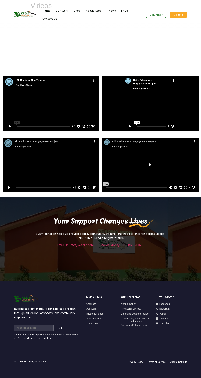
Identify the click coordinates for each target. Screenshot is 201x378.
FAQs (124, 10)
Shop (77, 10)
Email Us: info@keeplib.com (75, 245)
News (112, 10)
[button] (94, 11)
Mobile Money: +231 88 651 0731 (122, 245)
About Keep (93, 10)
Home (46, 10)
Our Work (62, 10)
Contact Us (49, 18)
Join (61, 327)
